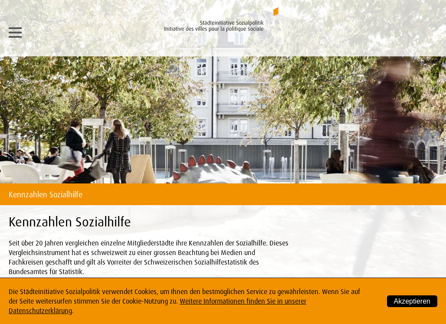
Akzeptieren (412, 301)
